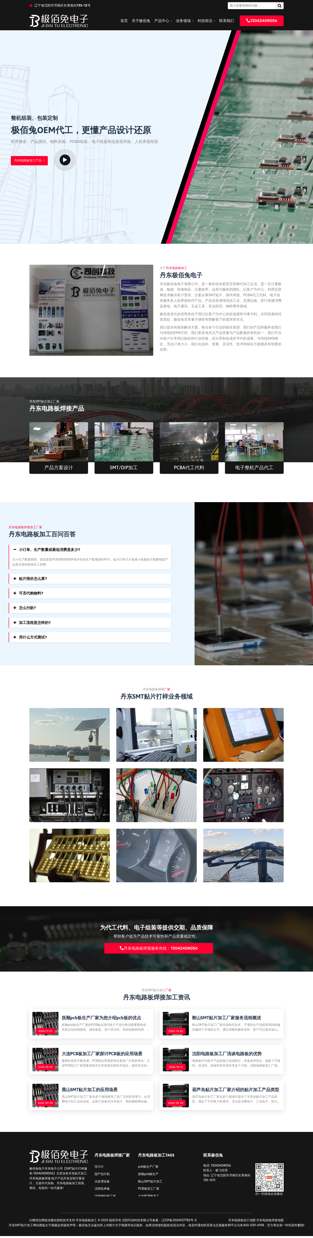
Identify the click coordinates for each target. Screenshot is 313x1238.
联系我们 (226, 21)
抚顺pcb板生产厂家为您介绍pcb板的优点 (101, 1017)
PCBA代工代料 (189, 467)
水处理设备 (102, 1183)
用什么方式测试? (33, 637)
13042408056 (261, 20)
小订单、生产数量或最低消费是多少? (49, 549)
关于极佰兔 (141, 21)
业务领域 (183, 21)
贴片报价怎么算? (33, 578)
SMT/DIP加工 (124, 467)
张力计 (99, 1168)
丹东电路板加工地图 (242, 1222)
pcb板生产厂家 (148, 1168)
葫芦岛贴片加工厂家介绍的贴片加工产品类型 (235, 1091)
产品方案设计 (58, 467)
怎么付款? (27, 608)
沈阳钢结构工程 (105, 1198)
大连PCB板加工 (148, 1198)
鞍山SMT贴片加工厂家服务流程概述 (226, 1017)
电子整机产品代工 (254, 467)
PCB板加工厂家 (148, 1190)
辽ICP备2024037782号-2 (178, 1222)
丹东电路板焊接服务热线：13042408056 (159, 948)
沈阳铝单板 (102, 1190)
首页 (124, 21)
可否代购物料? (31, 593)
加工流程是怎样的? (35, 622)
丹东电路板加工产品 (29, 160)
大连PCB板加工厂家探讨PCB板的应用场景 (102, 1054)
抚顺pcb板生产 (148, 1176)
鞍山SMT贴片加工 (150, 1183)
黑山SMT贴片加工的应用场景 (90, 1091)
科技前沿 (205, 21)
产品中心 (161, 21)
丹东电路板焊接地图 (270, 1222)
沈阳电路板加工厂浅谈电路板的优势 (227, 1054)
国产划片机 (102, 1176)
